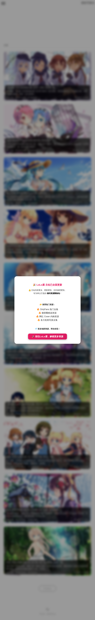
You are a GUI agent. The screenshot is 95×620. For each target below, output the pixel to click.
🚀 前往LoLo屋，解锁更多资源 (47, 336)
